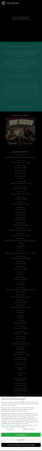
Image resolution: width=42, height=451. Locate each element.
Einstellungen (5, 423)
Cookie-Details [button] (12, 445)
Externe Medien (29, 426)
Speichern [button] (21, 436)
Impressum (30, 445)
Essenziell (10, 426)
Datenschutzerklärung (7, 422)
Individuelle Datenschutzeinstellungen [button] (21, 441)
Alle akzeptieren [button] (21, 431)
